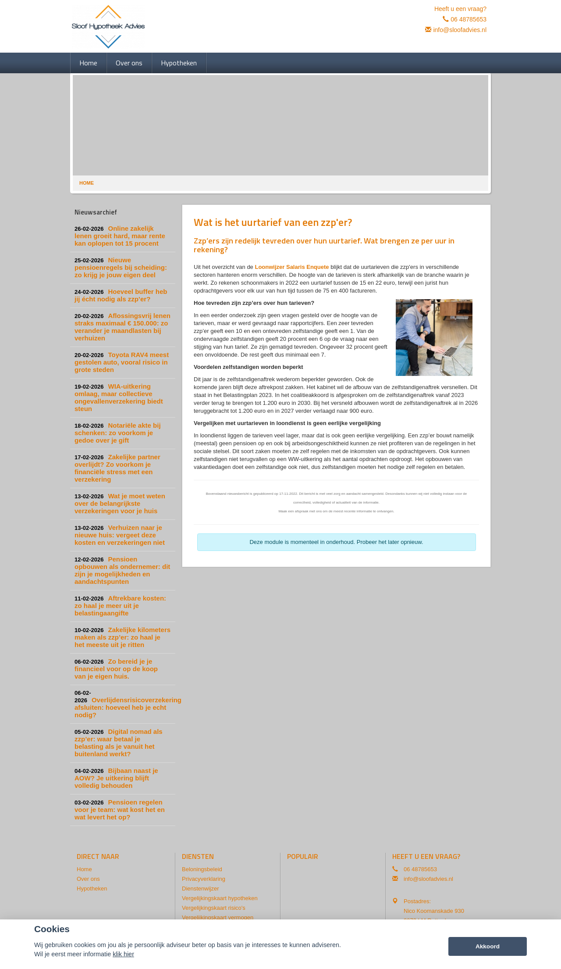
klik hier (123, 954)
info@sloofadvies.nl (459, 29)
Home (86, 183)
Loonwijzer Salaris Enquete (292, 267)
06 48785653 (468, 19)
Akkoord (488, 946)
